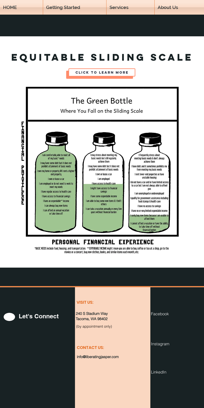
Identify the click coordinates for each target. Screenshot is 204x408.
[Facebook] (172, 314)
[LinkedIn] (172, 372)
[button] (179, 7)
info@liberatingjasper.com (98, 356)
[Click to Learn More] (101, 72)
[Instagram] (172, 344)
